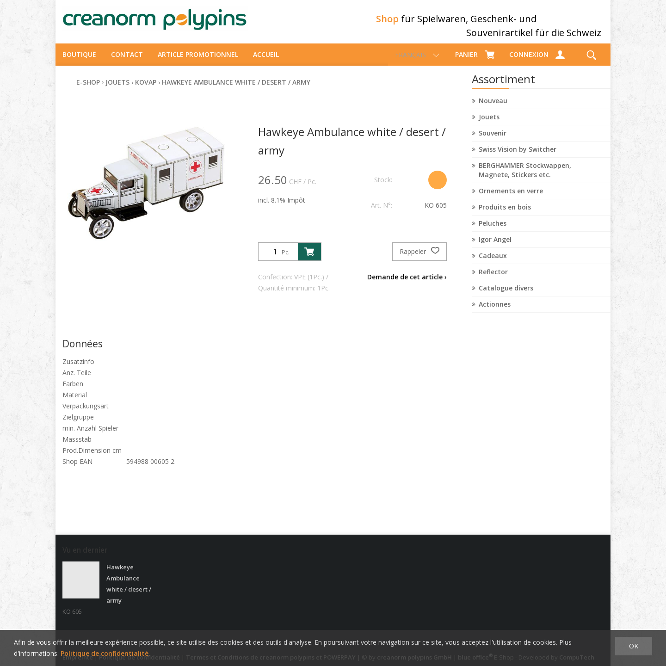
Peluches (492, 231)
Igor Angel (495, 247)
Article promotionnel (198, 62)
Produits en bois (505, 215)
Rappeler (419, 260)
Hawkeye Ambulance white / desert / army (236, 90)
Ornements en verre (511, 199)
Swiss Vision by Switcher (517, 157)
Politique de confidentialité (104, 653)
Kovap (145, 90)
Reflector (493, 280)
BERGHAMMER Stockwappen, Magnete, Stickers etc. (525, 178)
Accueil (266, 62)
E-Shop (88, 90)
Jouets (489, 125)
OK (633, 645)
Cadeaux (493, 263)
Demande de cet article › (407, 285)
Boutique (79, 62)
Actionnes (495, 312)
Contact (127, 62)
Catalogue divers (506, 296)
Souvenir (492, 141)
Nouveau (493, 109)
